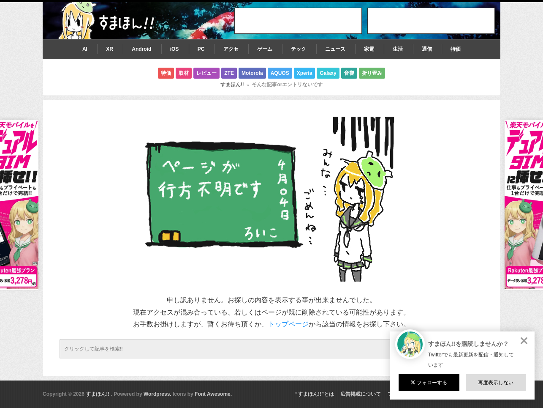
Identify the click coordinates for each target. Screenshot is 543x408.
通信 (427, 49)
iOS (174, 49)
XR (109, 49)
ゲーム (264, 49)
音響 (349, 73)
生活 (398, 49)
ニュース (335, 49)
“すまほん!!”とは (314, 394)
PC (201, 49)
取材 (184, 73)
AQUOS (280, 73)
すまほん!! (232, 85)
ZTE (229, 73)
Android (141, 49)
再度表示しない (495, 383)
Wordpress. (157, 394)
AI (84, 49)
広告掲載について (360, 394)
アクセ (231, 49)
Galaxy (328, 73)
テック (298, 49)
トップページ (288, 324)
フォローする (428, 383)
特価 (456, 49)
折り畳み (372, 73)
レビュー (206, 73)
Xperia (304, 73)
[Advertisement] (431, 20)
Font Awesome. (213, 394)
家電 (369, 49)
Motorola (252, 73)
